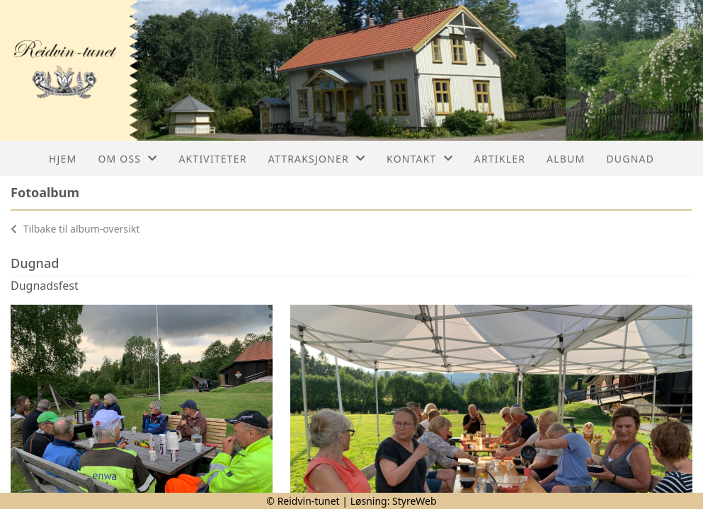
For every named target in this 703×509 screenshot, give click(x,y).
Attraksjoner (316, 158)
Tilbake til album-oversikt (75, 228)
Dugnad (630, 158)
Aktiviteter (212, 158)
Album (566, 158)
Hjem (62, 158)
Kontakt (420, 158)
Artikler (499, 158)
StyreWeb (414, 501)
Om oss (127, 158)
